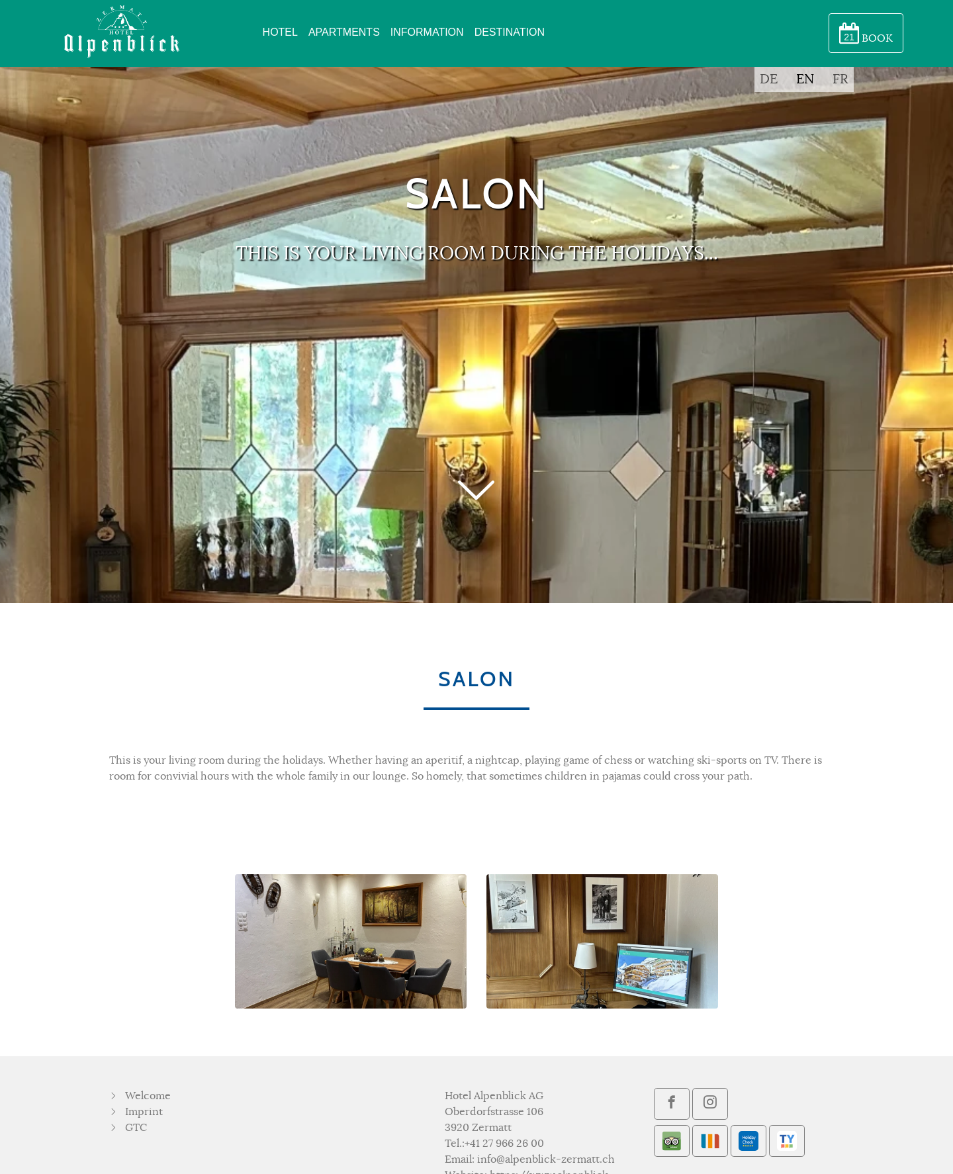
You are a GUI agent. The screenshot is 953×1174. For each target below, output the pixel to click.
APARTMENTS (344, 32)
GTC (136, 1127)
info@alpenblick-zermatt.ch (546, 1159)
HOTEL (280, 32)
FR (840, 79)
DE (769, 79)
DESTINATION (510, 32)
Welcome (148, 1096)
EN (805, 79)
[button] (476, 522)
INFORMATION (427, 32)
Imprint (144, 1111)
